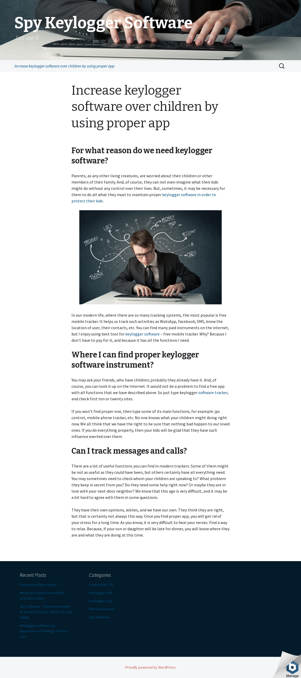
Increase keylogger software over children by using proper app (64, 66)
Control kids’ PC (101, 584)
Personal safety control (38, 584)
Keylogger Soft (101, 592)
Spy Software (99, 617)
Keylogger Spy (100, 601)
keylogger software (142, 334)
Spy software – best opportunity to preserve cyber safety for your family (46, 612)
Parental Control (101, 609)
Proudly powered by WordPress (150, 667)
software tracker (212, 392)
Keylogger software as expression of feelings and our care (44, 631)
